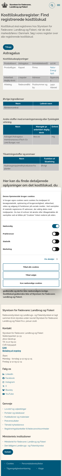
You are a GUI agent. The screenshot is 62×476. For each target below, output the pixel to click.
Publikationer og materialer (16, 417)
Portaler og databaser (14, 413)
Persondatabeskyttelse (32, 463)
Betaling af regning (11, 351)
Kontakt (8, 452)
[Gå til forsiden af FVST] (15, 5)
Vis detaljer (49, 259)
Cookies (10, 463)
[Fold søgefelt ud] (52, 5)
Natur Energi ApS (53, 70)
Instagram (10, 382)
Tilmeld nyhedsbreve (14, 425)
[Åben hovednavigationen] (59, 5)
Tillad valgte (31, 275)
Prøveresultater (11, 421)
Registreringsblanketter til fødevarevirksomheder (26, 429)
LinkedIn (9, 374)
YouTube (9, 394)
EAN (4, 348)
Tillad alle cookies (31, 267)
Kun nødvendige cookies (31, 283)
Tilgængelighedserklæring (18, 468)
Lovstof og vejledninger (15, 409)
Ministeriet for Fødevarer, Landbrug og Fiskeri (25, 442)
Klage (41, 468)
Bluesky (9, 390)
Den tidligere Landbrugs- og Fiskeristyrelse (24, 446)
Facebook (10, 378)
